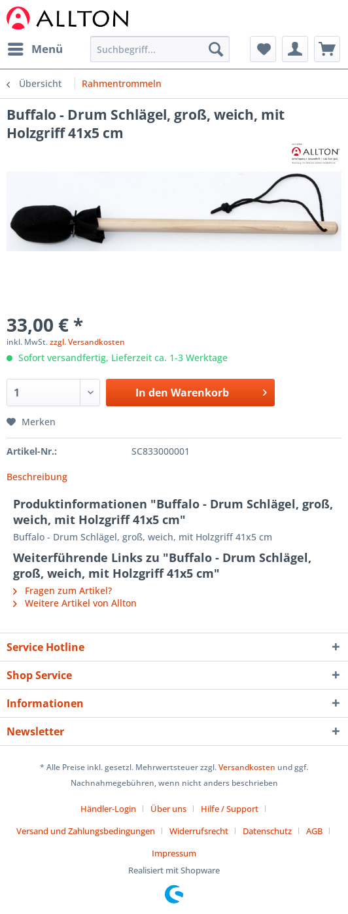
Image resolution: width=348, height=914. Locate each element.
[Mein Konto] (295, 49)
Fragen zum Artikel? (62, 590)
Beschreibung (37, 476)
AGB (314, 831)
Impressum (174, 853)
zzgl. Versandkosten (87, 341)
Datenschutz (267, 831)
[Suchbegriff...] (160, 49)
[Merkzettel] (263, 49)
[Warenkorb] (327, 49)
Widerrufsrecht (198, 831)
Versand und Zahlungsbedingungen (85, 831)
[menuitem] (34, 49)
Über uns (168, 809)
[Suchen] (216, 49)
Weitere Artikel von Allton (75, 603)
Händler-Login (108, 809)
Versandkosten (246, 767)
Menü (35, 47)
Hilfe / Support (229, 809)
